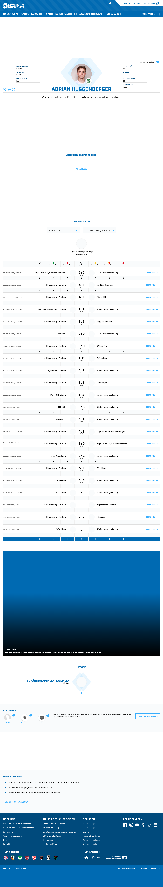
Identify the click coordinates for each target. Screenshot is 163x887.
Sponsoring (8, 832)
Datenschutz (143, 869)
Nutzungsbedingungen (126, 869)
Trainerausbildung (51, 827)
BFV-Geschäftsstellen (52, 836)
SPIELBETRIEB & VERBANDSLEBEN (61, 14)
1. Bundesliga (89, 823)
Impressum (155, 869)
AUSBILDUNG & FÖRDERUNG (92, 14)
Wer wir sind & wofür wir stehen (17, 823)
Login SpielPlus (50, 844)
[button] (4, 89)
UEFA (18, 869)
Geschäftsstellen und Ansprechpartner (19, 827)
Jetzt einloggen (149, 4)
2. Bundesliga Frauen (92, 844)
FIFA (24, 869)
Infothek (137, 4)
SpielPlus (127, 4)
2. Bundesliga (89, 827)
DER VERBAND (114, 14)
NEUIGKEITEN (37, 14)
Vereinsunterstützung (12, 836)
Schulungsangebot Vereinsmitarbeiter (59, 832)
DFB (10, 869)
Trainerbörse (48, 840)
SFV (4, 869)
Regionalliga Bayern (91, 836)
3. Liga (86, 832)
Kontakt (6, 844)
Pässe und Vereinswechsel (54, 823)
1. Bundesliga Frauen (92, 840)
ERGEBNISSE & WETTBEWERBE (16, 14)
